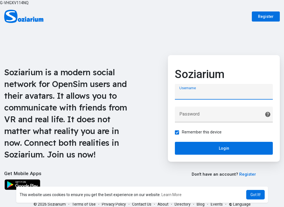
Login (224, 148)
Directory (183, 204)
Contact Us (141, 204)
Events (217, 204)
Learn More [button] (171, 194)
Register (266, 16)
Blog (201, 204)
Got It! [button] (255, 194)
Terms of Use (84, 204)
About (163, 204)
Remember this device (202, 132)
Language (240, 204)
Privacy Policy (114, 204)
